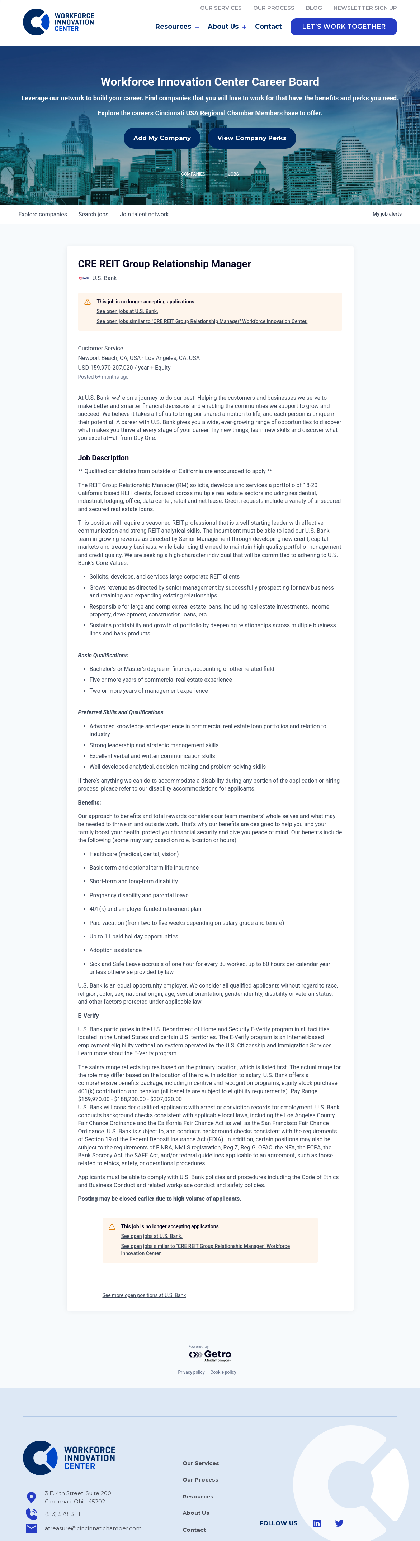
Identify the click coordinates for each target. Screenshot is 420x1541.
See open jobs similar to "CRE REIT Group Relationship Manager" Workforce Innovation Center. (202, 289)
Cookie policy (223, 1340)
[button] (344, 26)
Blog (314, 7)
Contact (268, 26)
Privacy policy (191, 1340)
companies (43, 182)
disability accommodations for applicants (201, 757)
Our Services (221, 7)
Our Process (273, 7)
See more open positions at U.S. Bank (144, 1264)
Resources (177, 27)
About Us (227, 27)
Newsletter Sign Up (365, 7)
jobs (93, 182)
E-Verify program (155, 1021)
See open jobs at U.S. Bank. (128, 280)
